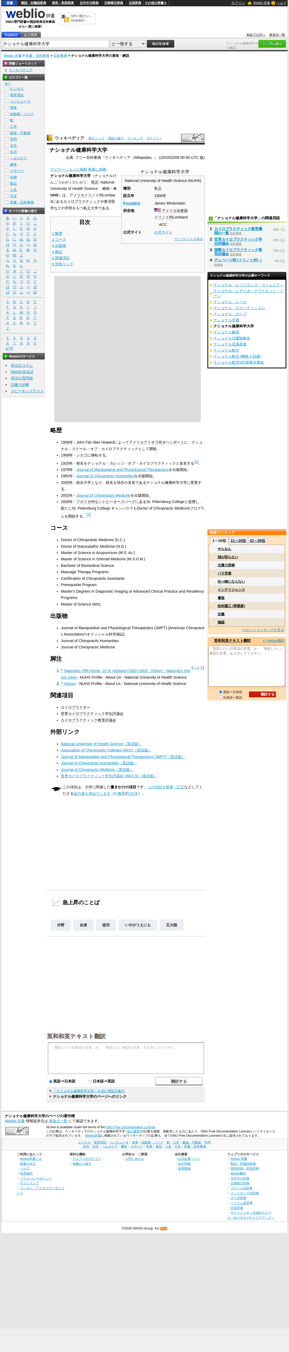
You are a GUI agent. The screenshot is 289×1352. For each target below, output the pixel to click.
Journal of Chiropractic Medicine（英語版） (97, 770)
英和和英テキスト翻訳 (76, 1036)
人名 (13, 190)
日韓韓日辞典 (113, 3)
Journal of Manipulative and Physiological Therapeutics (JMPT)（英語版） (123, 757)
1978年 (67, 469)
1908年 (67, 455)
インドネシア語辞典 (245, 1193)
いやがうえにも (138, 925)
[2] (89, 514)
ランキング (135, 138)
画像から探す (82, 1163)
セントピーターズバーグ (115, 502)
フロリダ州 (85, 502)
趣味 (13, 164)
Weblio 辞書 (261, 3)
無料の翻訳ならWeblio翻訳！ (81, 18)
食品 (13, 183)
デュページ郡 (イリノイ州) (236, 260)
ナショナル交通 (226, 320)
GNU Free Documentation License (130, 1127)
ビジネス (17, 89)
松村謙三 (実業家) (231, 606)
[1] (196, 462)
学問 (13, 139)
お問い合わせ (134, 1158)
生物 (13, 177)
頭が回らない (228, 557)
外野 (60, 925)
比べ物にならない (231, 581)
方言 (13, 196)
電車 (13, 108)
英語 (94, 182)
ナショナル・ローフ (230, 314)
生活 (13, 152)
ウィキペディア (69, 138)
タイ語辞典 (238, 1197)
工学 (13, 127)
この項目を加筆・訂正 (165, 787)
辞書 (10, 3)
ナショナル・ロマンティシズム (239, 308)
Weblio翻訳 (238, 1173)
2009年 (67, 502)
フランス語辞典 (242, 1188)
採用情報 (184, 1168)
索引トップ (96, 138)
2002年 (67, 495)
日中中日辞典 (89, 3)
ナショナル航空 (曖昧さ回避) (237, 356)
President (132, 203)
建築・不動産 (20, 133)
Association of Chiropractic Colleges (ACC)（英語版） (106, 750)
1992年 (67, 476)
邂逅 (221, 598)
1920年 (67, 463)
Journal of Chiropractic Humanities (105, 476)
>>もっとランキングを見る (263, 630)
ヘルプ (281, 3)
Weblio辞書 (93, 1135)
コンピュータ (20, 101)
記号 (9, 348)
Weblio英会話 (22, 372)
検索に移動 (97, 169)
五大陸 (171, 925)
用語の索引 (116, 138)
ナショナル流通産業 (230, 344)
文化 (13, 146)
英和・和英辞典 (63, 3)
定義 (221, 614)
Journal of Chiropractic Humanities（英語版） (99, 763)
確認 (221, 622)
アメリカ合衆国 (175, 211)
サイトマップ (29, 1183)
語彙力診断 (20, 385)
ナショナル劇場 (226, 332)
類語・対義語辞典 (33, 3)
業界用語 (17, 95)
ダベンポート (173, 442)
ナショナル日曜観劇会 (231, 338)
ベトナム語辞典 (242, 1202)
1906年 (160, 196)
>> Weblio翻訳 (273, 641)
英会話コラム (22, 365)
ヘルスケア (18, 158)
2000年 (67, 482)
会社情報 (184, 1163)
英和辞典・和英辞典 (245, 1168)
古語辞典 (135, 3)
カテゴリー (154, 138)
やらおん (224, 549)
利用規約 (26, 1173)
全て (8, 83)
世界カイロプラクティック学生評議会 (92, 713)
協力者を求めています (92, 793)
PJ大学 (132, 793)
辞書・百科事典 (37, 56)
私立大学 (90, 208)
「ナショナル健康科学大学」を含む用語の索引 (89, 1091)
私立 (158, 188)
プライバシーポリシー (36, 1178)
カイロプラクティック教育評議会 (88, 720)
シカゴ (81, 455)
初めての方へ (256, 35)
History (70, 684)
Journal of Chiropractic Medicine (103, 495)
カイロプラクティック (81, 201)
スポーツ (17, 171)
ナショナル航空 (226, 350)
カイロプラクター (75, 707)
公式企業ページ (189, 1158)
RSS (164, 1228)
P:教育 (119, 793)
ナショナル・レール (230, 302)
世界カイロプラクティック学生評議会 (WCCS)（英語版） (109, 776)
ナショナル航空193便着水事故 (238, 362)
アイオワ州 (153, 442)
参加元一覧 (277, 35)
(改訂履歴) (133, 1131)
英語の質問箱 (22, 378)
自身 (83, 925)
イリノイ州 (163, 217)
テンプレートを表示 (189, 239)
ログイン (238, 3)
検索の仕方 (28, 1163)
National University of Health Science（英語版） (101, 744)
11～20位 (238, 540)
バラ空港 (224, 573)
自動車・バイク (22, 114)
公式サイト (163, 232)
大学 (88, 787)
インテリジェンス (231, 590)
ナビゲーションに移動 (68, 169)
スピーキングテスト (27, 391)
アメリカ (76, 195)
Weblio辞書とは (31, 1158)
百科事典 (60, 56)
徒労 (106, 925)
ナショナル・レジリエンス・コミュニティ (248, 285)
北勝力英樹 (226, 565)
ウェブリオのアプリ (87, 1158)
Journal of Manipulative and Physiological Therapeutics (122, 469)
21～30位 (257, 540)
